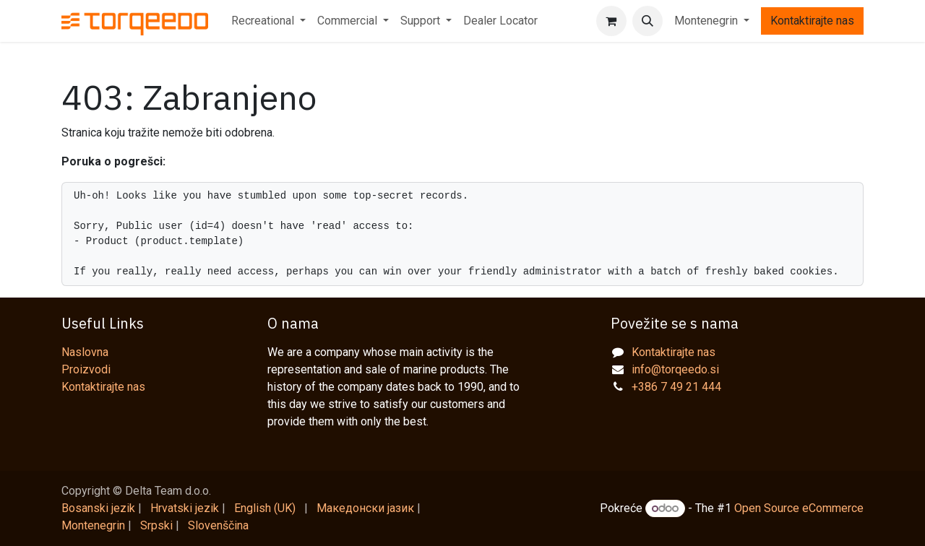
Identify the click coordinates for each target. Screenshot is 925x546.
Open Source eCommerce (799, 508)
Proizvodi (86, 369)
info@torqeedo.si (675, 369)
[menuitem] (268, 20)
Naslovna (84, 352)
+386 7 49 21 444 (676, 387)
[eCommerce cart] (611, 21)
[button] (647, 21)
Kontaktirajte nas (812, 20)
